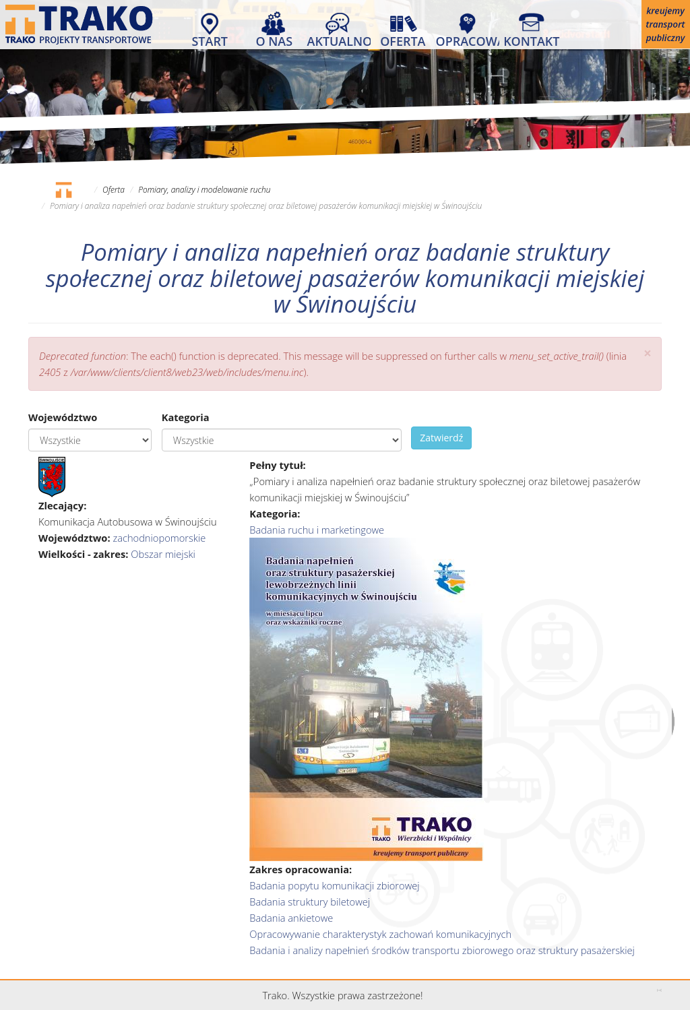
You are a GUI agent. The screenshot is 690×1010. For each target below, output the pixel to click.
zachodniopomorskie (159, 537)
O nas (273, 40)
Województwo (62, 417)
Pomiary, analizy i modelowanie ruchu (204, 189)
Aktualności (339, 40)
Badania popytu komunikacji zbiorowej (334, 885)
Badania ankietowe (291, 917)
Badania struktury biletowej (309, 901)
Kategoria (186, 417)
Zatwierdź (441, 437)
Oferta (402, 40)
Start (209, 40)
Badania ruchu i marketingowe (316, 529)
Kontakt (531, 40)
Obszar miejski (163, 554)
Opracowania (467, 40)
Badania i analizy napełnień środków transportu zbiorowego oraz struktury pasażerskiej (442, 950)
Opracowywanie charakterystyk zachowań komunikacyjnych (380, 934)
